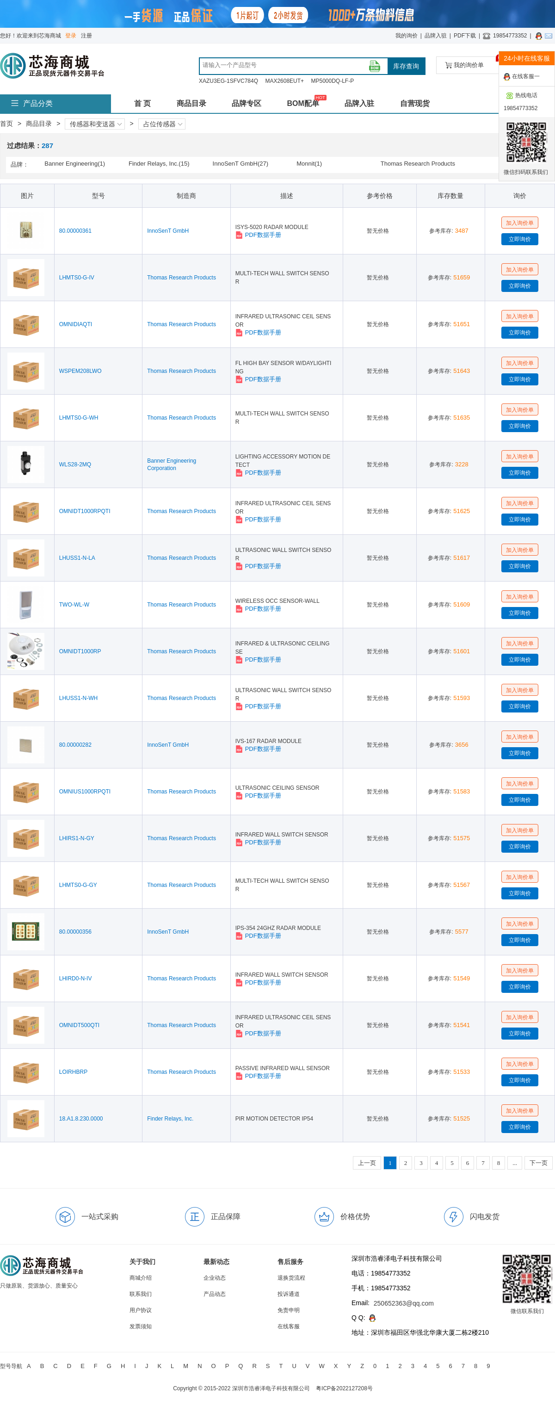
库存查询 (406, 66)
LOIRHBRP (73, 1072)
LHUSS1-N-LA (77, 558)
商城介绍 (141, 1278)
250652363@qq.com (404, 1303)
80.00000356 (75, 932)
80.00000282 (75, 745)
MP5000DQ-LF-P (332, 81)
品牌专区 (246, 103)
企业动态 (215, 1278)
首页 (6, 123)
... (514, 1162)
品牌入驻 (436, 35)
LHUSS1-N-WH (78, 698)
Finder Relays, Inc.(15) (159, 163)
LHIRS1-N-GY (76, 838)
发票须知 (141, 1326)
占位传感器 (162, 124)
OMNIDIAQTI (75, 324)
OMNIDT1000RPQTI (85, 511)
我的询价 (406, 35)
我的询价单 (473, 62)
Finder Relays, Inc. (170, 1118)
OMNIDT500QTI (79, 1025)
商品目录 (191, 103)
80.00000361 (75, 231)
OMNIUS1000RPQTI (85, 791)
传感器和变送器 (96, 124)
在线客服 (289, 1326)
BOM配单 (303, 103)
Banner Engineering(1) (74, 163)
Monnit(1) (309, 163)
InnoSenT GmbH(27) (240, 163)
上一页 (367, 1162)
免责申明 (289, 1310)
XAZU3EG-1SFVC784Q (228, 81)
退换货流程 (291, 1278)
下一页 (539, 1162)
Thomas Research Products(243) (418, 164)
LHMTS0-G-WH (79, 418)
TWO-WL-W (74, 604)
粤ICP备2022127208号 (344, 1388)
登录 (70, 35)
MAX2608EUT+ (284, 81)
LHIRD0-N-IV (75, 978)
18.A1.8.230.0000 (81, 1118)
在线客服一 (522, 77)
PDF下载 (465, 35)
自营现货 (415, 103)
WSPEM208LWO (80, 371)
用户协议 (141, 1310)
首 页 (142, 103)
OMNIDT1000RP (80, 651)
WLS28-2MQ (75, 464)
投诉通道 (289, 1294)
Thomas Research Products (181, 277)
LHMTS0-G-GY (78, 885)
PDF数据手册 (258, 235)
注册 (86, 35)
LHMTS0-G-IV (76, 277)
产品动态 (215, 1294)
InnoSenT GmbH (168, 231)
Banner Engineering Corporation (171, 464)
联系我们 (141, 1294)
